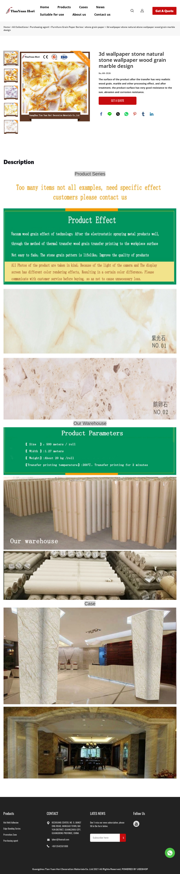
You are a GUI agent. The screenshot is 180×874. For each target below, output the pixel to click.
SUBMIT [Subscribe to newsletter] (123, 838)
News (100, 7)
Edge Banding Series (12, 827)
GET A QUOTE (117, 100)
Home (44, 7)
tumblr (143, 113)
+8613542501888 (60, 845)
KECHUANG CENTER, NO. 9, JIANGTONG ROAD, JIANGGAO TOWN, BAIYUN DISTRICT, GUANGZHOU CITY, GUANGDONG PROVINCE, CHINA (66, 827)
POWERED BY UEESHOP (135, 868)
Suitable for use (52, 14)
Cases (83, 7)
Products (64, 7)
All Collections (20, 26)
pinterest (134, 113)
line (109, 113)
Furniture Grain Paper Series (67, 26)
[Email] (105, 837)
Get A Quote (164, 11)
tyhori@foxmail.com (60, 838)
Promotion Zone (10, 833)
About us (79, 14)
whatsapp (126, 113)
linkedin (151, 113)
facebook (101, 113)
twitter (118, 113)
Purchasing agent (39, 26)
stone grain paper (94, 26)
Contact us (102, 14)
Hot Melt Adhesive (10, 821)
